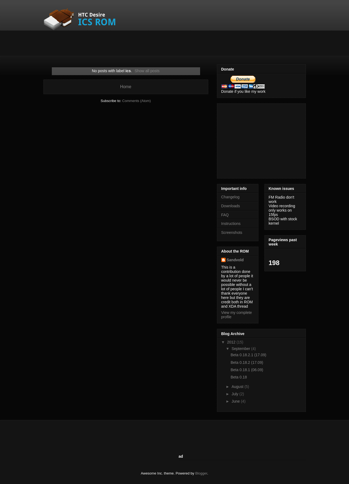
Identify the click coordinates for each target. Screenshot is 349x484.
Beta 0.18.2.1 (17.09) (248, 355)
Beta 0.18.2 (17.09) (246, 362)
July (235, 394)
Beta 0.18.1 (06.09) (246, 370)
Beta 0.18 (238, 377)
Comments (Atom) (136, 101)
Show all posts (147, 71)
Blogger (201, 473)
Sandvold (235, 260)
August (238, 386)
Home (126, 86)
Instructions (231, 223)
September (241, 348)
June (236, 401)
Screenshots (231, 232)
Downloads (230, 206)
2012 (231, 342)
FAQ (225, 215)
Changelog (230, 197)
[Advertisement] (142, 42)
